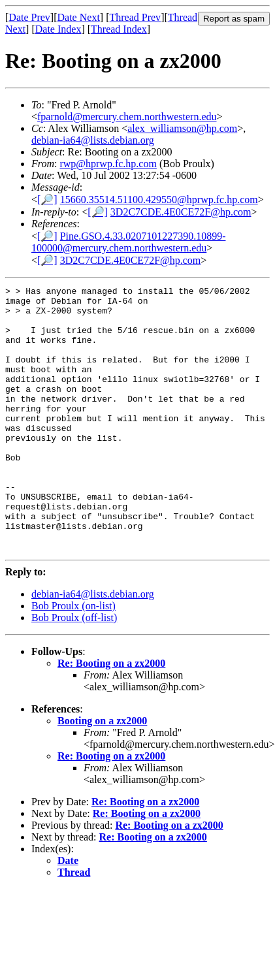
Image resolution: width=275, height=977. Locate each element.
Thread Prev (135, 17)
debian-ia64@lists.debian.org (92, 140)
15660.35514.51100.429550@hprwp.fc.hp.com (159, 199)
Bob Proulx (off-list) (74, 670)
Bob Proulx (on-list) (73, 658)
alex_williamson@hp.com (182, 128)
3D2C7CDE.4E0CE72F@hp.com (180, 211)
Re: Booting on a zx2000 (111, 716)
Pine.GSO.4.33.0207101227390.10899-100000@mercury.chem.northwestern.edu (128, 242)
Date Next (78, 17)
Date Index (58, 29)
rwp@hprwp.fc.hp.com (107, 163)
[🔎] (47, 199)
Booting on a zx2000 (102, 773)
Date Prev (29, 17)
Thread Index (119, 29)
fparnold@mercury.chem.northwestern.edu (126, 116)
